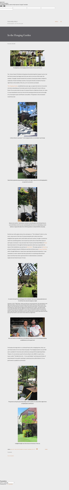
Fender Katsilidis (43, 249)
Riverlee (45, 247)
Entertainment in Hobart (22, 449)
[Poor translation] (4, 6)
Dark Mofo (29, 247)
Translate (9, 484)
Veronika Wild (12, 21)
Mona (45, 242)
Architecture (13, 449)
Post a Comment (11, 455)
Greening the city (31, 449)
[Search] (56, 21)
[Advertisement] (26, 466)
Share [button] (46, 449)
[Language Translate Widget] (7, 482)
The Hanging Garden (13, 86)
